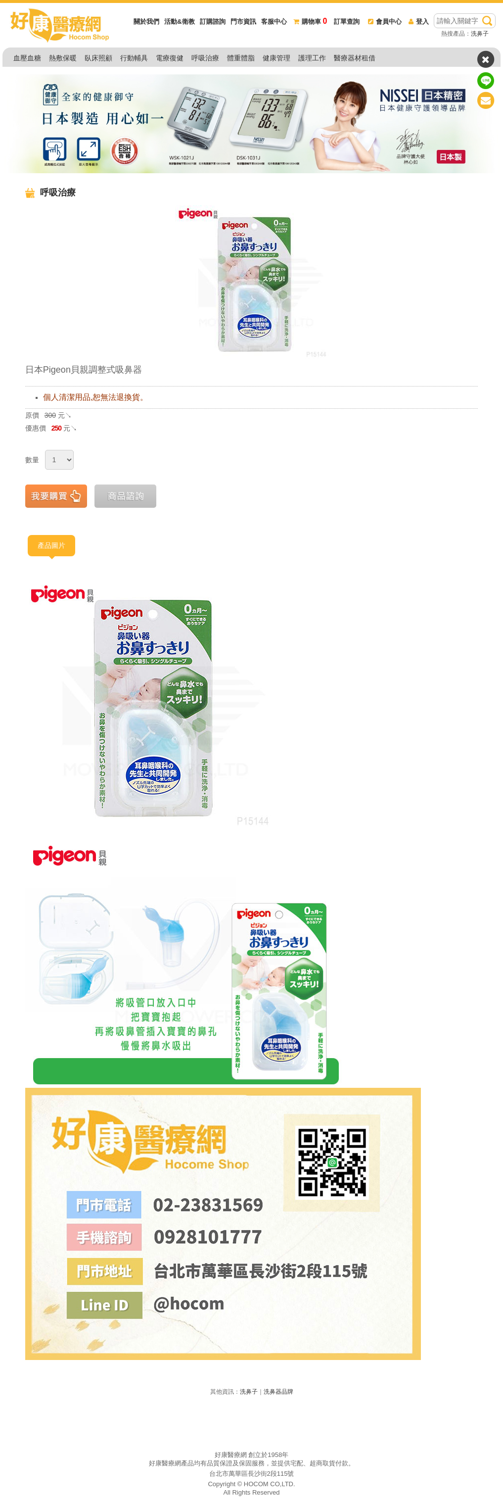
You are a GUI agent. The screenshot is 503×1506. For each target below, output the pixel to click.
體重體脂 (241, 58)
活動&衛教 (179, 21)
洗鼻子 (480, 33)
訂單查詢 (347, 21)
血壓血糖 (27, 58)
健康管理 (276, 58)
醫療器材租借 (354, 58)
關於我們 (146, 21)
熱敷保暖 (63, 58)
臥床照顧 (98, 58)
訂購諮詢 (213, 21)
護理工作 (312, 58)
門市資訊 (243, 21)
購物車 (310, 21)
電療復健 (169, 58)
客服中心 (274, 21)
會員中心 (385, 21)
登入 (419, 21)
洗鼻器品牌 (278, 1391)
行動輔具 (134, 58)
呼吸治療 (205, 58)
